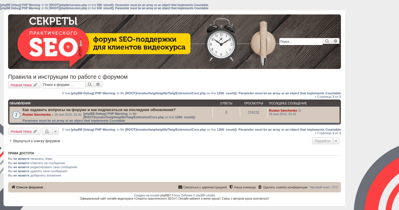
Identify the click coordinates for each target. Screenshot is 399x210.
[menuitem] (283, 187)
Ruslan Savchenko (37, 114)
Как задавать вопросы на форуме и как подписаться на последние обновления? (99, 110)
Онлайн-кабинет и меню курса (198, 198)
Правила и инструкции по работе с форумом (68, 77)
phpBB (164, 195)
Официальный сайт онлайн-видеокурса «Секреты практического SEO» (127, 198)
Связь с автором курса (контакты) (244, 198)
